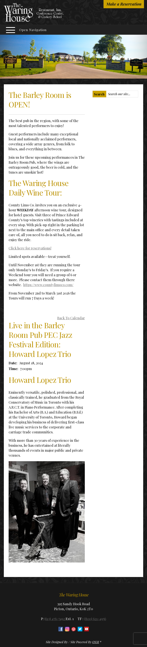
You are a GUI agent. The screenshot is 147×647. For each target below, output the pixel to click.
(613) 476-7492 (55, 618)
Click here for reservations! (30, 248)
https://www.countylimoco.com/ (48, 284)
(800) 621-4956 (95, 618)
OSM (95, 642)
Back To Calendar (71, 318)
